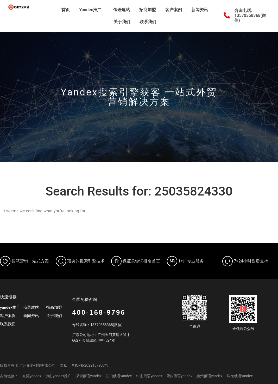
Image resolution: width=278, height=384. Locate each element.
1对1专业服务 (191, 261)
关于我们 (121, 21)
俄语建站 (121, 9)
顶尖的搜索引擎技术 (86, 261)
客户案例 (173, 9)
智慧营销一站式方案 (30, 261)
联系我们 (148, 21)
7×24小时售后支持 (251, 261)
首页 (65, 9)
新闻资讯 (199, 9)
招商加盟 (147, 9)
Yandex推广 (91, 9)
